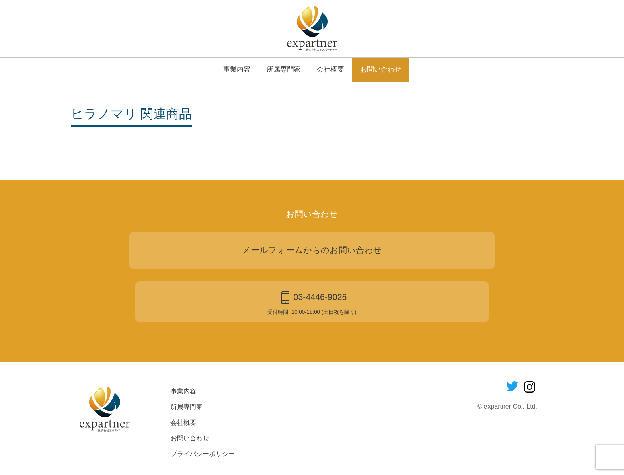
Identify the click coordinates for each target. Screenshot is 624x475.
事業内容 (236, 69)
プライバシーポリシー (202, 453)
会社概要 (330, 69)
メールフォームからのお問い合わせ (312, 250)
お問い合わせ (380, 69)
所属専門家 (284, 69)
